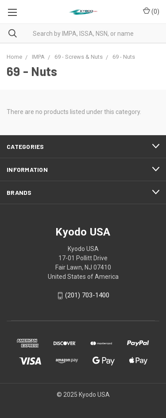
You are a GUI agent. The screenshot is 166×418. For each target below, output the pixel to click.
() (151, 11)
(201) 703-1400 (87, 296)
